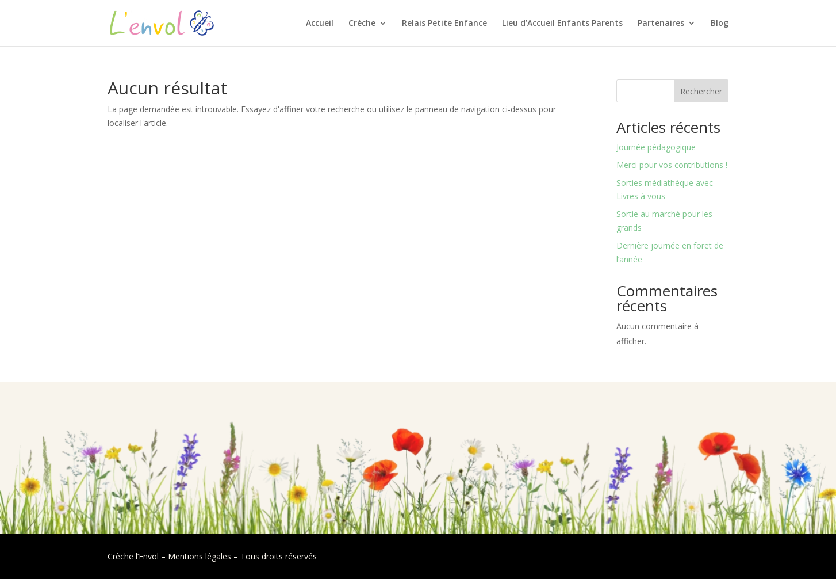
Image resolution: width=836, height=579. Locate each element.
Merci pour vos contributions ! (671, 164)
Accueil (319, 23)
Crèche (361, 23)
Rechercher (701, 91)
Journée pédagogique (656, 147)
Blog (719, 23)
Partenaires (661, 23)
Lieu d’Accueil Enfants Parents (562, 23)
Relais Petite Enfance (444, 23)
